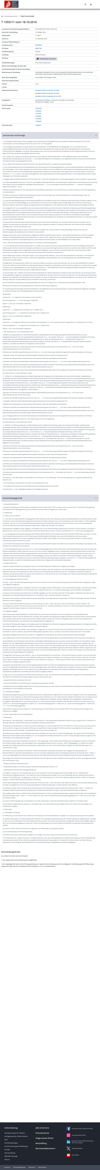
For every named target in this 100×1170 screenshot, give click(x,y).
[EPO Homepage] (11, 4)
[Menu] (91, 4)
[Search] (85, 4)
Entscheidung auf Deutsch (46, 59)
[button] (50, 135)
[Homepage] (2, 16)
